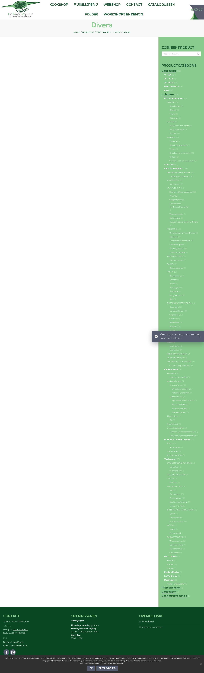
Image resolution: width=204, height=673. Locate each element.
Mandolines (174, 328)
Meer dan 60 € (171, 92)
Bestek (170, 566)
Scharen (173, 324)
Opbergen (174, 312)
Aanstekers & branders (180, 246)
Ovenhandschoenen (175, 433)
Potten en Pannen (173, 104)
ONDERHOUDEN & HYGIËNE (179, 367)
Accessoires (175, 453)
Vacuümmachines (174, 461)
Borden (170, 570)
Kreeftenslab (172, 429)
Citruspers (174, 558)
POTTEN (170, 127)
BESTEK (170, 531)
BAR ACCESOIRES (175, 542)
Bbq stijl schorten (179, 414)
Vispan (172, 154)
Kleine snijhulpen (177, 316)
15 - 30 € (168, 84)
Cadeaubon (169, 597)
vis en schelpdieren (175, 363)
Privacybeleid (148, 627)
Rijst (171, 305)
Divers (172, 519)
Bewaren (174, 242)
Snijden (170, 574)
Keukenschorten (174, 386)
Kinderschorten (176, 390)
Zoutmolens (175, 500)
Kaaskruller (174, 355)
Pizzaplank (174, 297)
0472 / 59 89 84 (20, 635)
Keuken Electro (171, 577)
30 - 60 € (169, 88)
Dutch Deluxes (176, 402)
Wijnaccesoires (176, 546)
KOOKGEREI (172, 234)
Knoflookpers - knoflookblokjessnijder (179, 210)
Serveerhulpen (176, 250)
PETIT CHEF (170, 562)
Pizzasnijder (175, 293)
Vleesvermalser (176, 219)
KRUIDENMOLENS (175, 492)
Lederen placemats (178, 383)
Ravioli (172, 289)
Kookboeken (175, 190)
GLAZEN (170, 484)
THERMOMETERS (175, 262)
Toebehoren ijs (176, 554)
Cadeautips (169, 76)
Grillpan (173, 162)
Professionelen (171, 593)
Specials (173, 139)
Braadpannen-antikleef (180, 158)
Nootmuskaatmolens (179, 507)
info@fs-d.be (18, 647)
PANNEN (170, 143)
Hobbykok (168, 99)
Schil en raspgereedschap (181, 197)
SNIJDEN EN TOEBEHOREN (179, 308)
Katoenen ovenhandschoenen (183, 441)
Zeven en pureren (178, 258)
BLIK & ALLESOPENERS (177, 359)
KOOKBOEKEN (173, 186)
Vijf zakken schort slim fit (183, 406)
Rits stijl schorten (179, 410)
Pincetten (174, 201)
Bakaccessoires (176, 273)
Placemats (171, 379)
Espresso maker (177, 527)
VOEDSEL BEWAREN (176, 480)
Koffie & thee (170, 581)
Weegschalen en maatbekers (182, 238)
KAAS (169, 347)
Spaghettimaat (176, 205)
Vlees (169, 344)
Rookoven (174, 123)
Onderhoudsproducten (180, 371)
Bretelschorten (179, 418)
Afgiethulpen (172, 422)
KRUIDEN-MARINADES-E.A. (179, 178)
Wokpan (173, 147)
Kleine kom (174, 472)
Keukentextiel (171, 375)
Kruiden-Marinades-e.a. (180, 182)
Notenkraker (175, 223)
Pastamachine (176, 281)
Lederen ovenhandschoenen (182, 437)
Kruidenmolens (176, 511)
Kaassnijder (174, 351)
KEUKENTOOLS (173, 193)
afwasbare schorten (181, 394)
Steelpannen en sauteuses (182, 166)
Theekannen (175, 523)
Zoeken (198, 59)
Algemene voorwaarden (152, 632)
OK (91, 668)
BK (171, 425)
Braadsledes (175, 112)
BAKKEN (170, 269)
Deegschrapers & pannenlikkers (184, 227)
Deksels (173, 115)
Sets (172, 496)
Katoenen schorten (180, 398)
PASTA (170, 277)
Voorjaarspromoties (174, 601)
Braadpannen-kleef (178, 151)
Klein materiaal (176, 254)
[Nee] (200, 664)
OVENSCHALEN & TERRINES (179, 468)
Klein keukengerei (173, 174)
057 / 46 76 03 (19, 638)
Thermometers (176, 266)
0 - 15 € (167, 80)
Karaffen (173, 488)
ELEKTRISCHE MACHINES (177, 445)
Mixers (170, 449)
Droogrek (174, 285)
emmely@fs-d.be (19, 651)
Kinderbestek (175, 539)
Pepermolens (175, 503)
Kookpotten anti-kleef (179, 131)
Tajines (173, 119)
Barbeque (169, 585)
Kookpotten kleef (177, 135)
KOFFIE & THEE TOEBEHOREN (180, 515)
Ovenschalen (175, 476)
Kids (166, 96)
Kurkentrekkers (176, 550)
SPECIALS (171, 108)
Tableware (170, 464)
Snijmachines (172, 457)
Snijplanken (175, 320)
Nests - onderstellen (176, 589)
